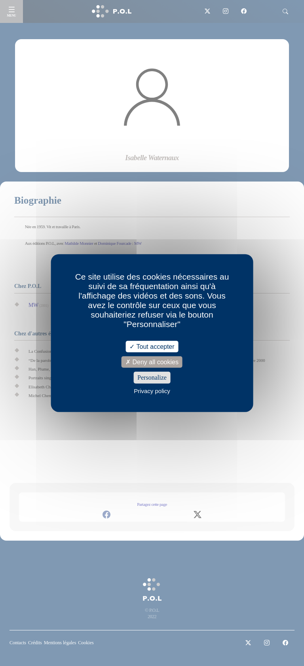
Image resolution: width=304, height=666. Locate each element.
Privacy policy (152, 390)
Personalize (152, 377)
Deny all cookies (152, 362)
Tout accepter (151, 346)
